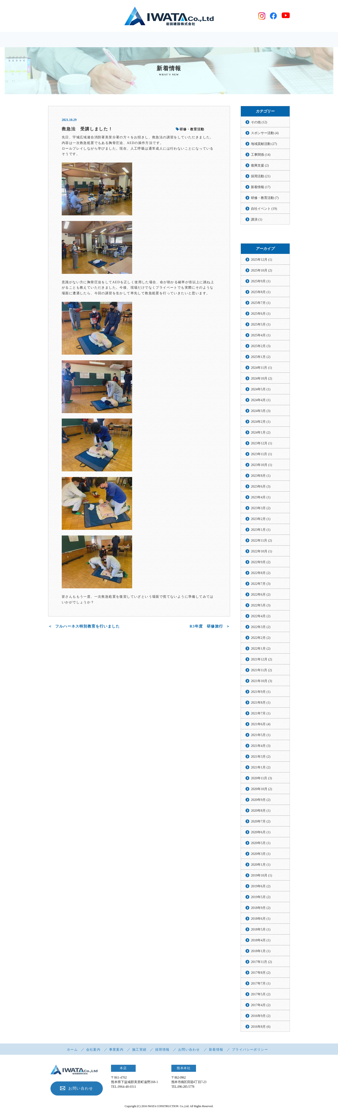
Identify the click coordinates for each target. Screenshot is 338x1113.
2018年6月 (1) (260, 919)
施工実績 (139, 1051)
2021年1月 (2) (260, 767)
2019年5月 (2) (260, 897)
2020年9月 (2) (260, 800)
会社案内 (93, 1051)
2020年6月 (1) (260, 832)
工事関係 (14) (260, 155)
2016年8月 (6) (260, 1027)
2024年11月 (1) (261, 368)
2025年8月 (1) (260, 292)
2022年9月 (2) (260, 562)
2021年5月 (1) (260, 735)
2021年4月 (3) (260, 746)
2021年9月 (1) (260, 692)
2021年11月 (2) (261, 670)
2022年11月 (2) (261, 541)
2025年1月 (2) (260, 357)
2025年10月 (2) (261, 270)
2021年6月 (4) (260, 724)
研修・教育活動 (190, 129)
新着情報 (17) (260, 187)
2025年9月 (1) (260, 281)
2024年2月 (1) (260, 422)
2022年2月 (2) (260, 638)
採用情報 (162, 1051)
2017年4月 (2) (260, 1005)
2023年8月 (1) (260, 476)
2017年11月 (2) (261, 962)
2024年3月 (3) (260, 411)
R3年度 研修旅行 (206, 626)
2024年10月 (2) (261, 378)
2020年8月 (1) (260, 811)
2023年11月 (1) (261, 454)
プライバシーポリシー (250, 1051)
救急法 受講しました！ (87, 129)
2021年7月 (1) (260, 713)
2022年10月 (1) (261, 551)
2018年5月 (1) (260, 929)
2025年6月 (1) (260, 314)
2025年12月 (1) (261, 260)
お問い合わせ (189, 1051)
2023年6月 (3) (260, 487)
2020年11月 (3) (261, 778)
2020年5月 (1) (260, 843)
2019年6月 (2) (260, 886)
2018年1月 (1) (260, 951)
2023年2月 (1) (260, 519)
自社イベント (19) (264, 209)
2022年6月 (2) (260, 595)
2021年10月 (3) (261, 681)
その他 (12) (259, 122)
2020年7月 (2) (260, 821)
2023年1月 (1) (260, 530)
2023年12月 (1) (261, 443)
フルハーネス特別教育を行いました (87, 626)
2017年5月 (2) (260, 994)
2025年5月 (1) (260, 324)
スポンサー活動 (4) (265, 133)
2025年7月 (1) (260, 303)
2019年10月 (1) (261, 875)
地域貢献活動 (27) (264, 144)
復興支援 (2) (260, 165)
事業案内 (116, 1051)
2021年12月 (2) (261, 659)
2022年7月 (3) (260, 584)
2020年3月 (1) (260, 854)
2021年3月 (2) (260, 757)
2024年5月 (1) (260, 389)
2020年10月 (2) (261, 789)
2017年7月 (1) (260, 983)
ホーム (72, 1051)
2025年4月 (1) (260, 335)
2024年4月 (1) (260, 400)
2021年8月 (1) (260, 703)
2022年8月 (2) (260, 573)
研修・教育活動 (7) (265, 198)
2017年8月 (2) (260, 973)
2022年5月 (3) (260, 605)
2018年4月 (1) (260, 940)
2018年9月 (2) (260, 908)
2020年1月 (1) (260, 865)
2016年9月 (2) (260, 1016)
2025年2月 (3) (260, 346)
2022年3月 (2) (260, 627)
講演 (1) (256, 219)
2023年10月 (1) (261, 465)
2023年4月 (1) (260, 497)
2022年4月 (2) (260, 616)
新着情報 (216, 1051)
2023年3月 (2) (260, 508)
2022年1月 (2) (260, 649)
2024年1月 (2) (260, 432)
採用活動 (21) (260, 176)
